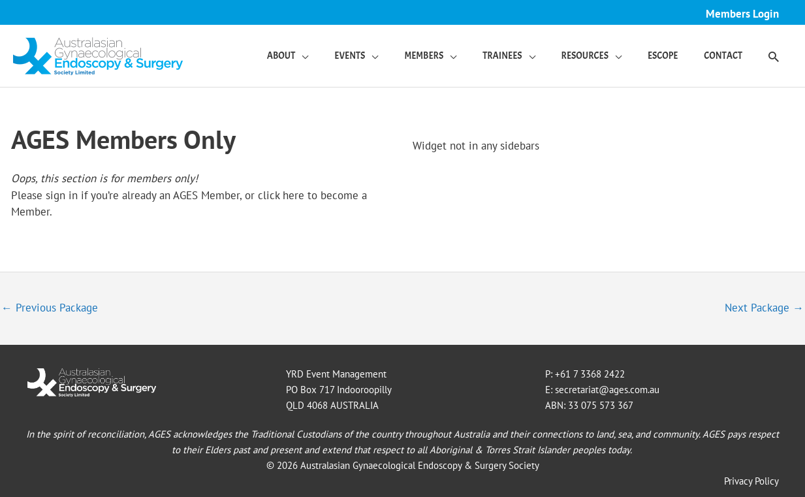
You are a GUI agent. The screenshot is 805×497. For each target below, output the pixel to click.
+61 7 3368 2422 (590, 374)
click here (281, 195)
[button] (773, 56)
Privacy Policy (751, 481)
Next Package (764, 307)
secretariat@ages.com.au (607, 389)
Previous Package (49, 307)
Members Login (742, 14)
